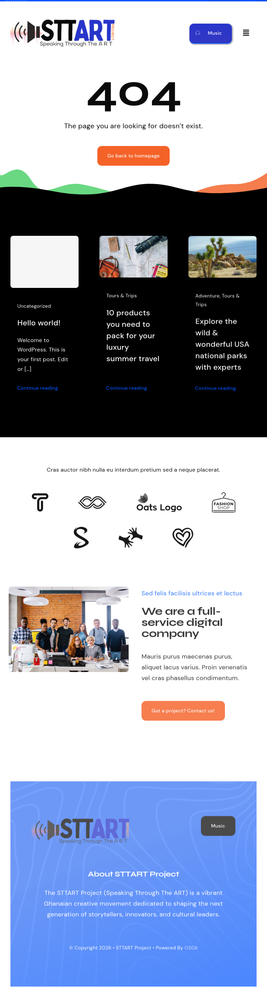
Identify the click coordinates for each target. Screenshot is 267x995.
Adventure (207, 298)
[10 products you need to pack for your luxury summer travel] (133, 241)
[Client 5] (92, 499)
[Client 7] (81, 530)
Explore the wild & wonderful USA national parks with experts (222, 346)
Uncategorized (34, 306)
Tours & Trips (121, 296)
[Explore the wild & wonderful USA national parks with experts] (222, 244)
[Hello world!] (44, 262)
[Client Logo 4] (223, 495)
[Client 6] (40, 496)
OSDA (191, 950)
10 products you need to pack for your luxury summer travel (133, 336)
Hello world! (38, 323)
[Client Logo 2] (183, 530)
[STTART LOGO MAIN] (62, 20)
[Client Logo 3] (130, 530)
